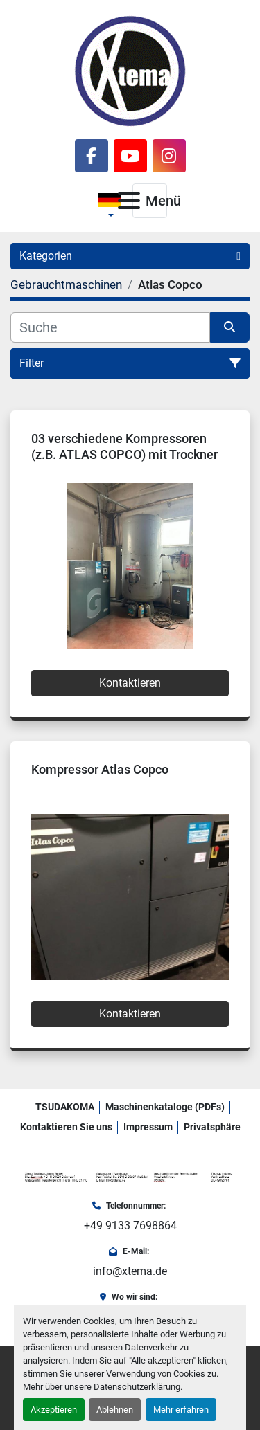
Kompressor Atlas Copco (99, 769)
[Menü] (129, 200)
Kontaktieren (130, 682)
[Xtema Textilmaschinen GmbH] (130, 1177)
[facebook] (91, 155)
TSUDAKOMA (64, 1106)
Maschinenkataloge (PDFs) (165, 1106)
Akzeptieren (54, 1409)
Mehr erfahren (181, 1409)
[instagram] (169, 155)
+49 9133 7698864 (130, 1225)
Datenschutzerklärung (137, 1387)
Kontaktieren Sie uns (66, 1126)
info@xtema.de (130, 1271)
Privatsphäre (212, 1126)
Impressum (148, 1126)
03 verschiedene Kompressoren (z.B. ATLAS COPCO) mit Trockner (124, 446)
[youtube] (130, 155)
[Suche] (110, 327)
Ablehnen (114, 1409)
